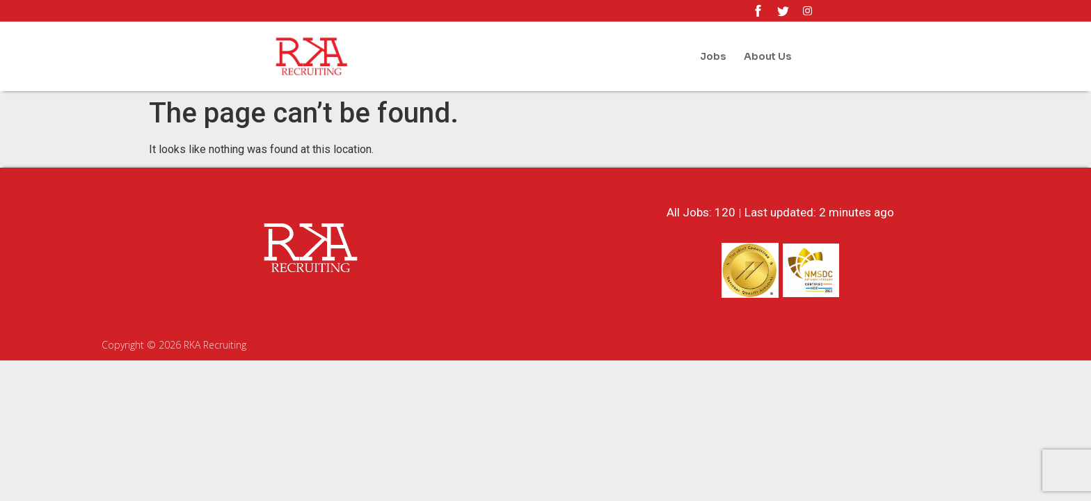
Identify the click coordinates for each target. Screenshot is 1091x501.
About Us (767, 56)
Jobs (713, 56)
